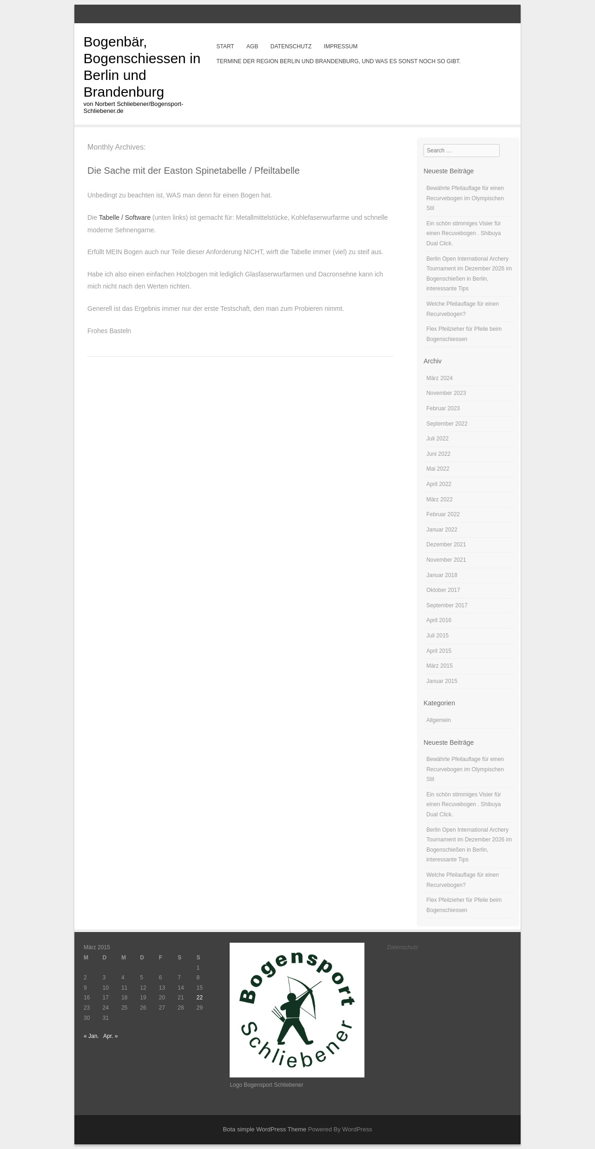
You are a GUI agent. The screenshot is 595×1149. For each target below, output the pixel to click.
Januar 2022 (441, 529)
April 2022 (438, 484)
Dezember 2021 (446, 544)
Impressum (341, 46)
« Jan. (91, 1036)
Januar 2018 (441, 575)
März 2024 (439, 378)
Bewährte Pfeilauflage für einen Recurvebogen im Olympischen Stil (465, 198)
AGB (252, 46)
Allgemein (438, 720)
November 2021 (446, 560)
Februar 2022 (443, 514)
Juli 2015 (437, 635)
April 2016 (438, 620)
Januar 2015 (441, 681)
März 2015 (439, 666)
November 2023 (446, 393)
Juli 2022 (437, 438)
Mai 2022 (437, 469)
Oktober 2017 (443, 590)
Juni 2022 (438, 454)
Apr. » (110, 1036)
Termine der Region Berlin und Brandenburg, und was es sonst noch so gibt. (338, 61)
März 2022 (439, 499)
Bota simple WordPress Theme (264, 1129)
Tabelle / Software (125, 217)
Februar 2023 (443, 408)
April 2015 (438, 651)
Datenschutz (291, 46)
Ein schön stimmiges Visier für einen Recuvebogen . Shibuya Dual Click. (463, 233)
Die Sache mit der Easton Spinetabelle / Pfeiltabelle (193, 170)
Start (225, 46)
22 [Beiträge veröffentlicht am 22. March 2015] (200, 997)
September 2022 (447, 423)
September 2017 (447, 605)
